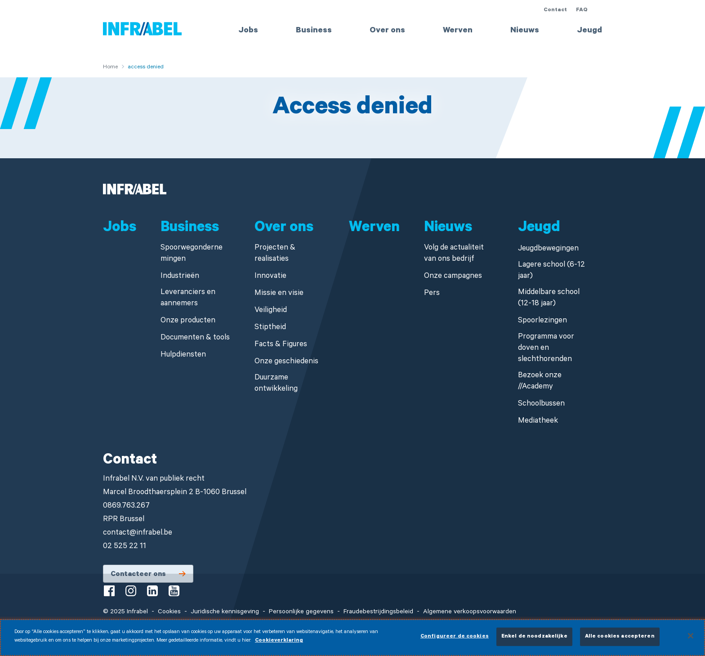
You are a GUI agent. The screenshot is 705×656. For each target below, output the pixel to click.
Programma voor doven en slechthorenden (546, 348)
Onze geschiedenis (286, 362)
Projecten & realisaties (274, 254)
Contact (555, 10)
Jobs (248, 31)
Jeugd (589, 31)
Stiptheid (270, 328)
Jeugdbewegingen (548, 249)
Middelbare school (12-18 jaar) (549, 298)
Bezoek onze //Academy (540, 382)
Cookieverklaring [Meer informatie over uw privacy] (279, 645)
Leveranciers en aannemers (188, 298)
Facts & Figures (280, 345)
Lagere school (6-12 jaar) (551, 271)
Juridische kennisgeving (225, 612)
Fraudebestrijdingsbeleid (378, 612)
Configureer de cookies (454, 641)
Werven (458, 31)
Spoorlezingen (542, 321)
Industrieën (180, 276)
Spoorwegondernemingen (192, 254)
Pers (432, 294)
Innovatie (270, 276)
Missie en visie (278, 294)
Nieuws (524, 31)
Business (314, 31)
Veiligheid (270, 311)
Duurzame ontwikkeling (276, 384)
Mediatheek (538, 421)
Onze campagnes (453, 276)
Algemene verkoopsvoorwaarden (469, 612)
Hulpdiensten (183, 355)
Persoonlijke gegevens (301, 612)
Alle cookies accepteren (620, 641)
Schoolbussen (541, 404)
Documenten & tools (195, 338)
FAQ (582, 10)
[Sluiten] (691, 640)
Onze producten (188, 321)
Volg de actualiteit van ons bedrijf (454, 254)
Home (110, 67)
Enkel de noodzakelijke (534, 641)
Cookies (169, 612)
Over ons (387, 31)
